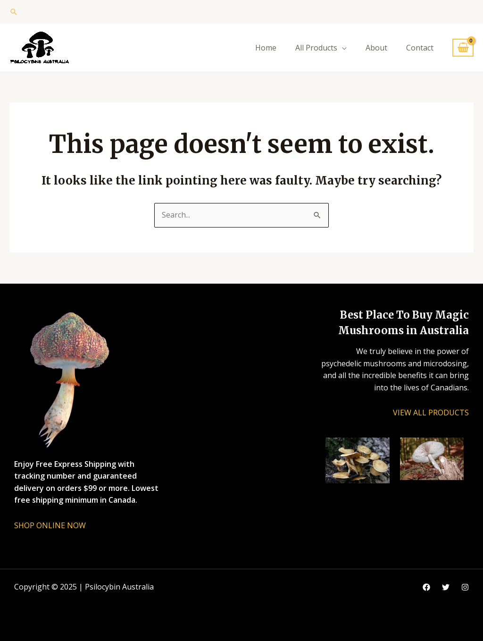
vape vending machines (55, 611)
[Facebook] (426, 587)
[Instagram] (465, 587)
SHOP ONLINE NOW (50, 525)
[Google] (446, 587)
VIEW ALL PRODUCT (429, 412)
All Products (316, 47)
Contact (419, 47)
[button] (13, 12)
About (376, 47)
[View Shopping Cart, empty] (463, 48)
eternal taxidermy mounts (60, 622)
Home (265, 47)
